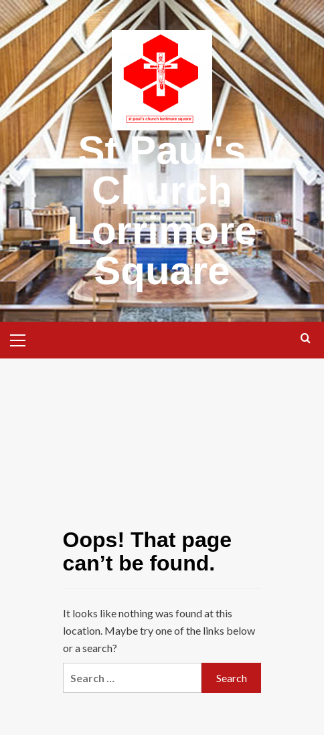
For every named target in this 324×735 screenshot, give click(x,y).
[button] (23, 338)
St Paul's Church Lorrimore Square (161, 210)
